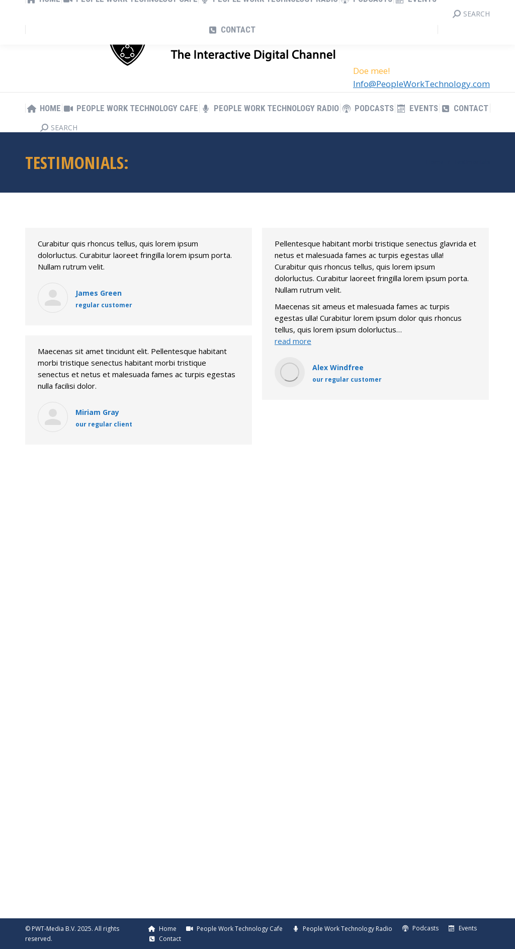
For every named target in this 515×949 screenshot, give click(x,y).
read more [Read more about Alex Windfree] (293, 341)
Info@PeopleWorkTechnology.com (421, 84)
